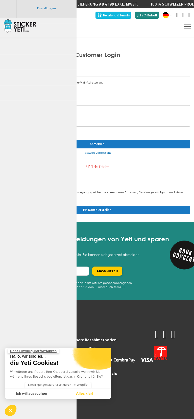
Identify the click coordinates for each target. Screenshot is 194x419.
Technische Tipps (48, 337)
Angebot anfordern (19, 337)
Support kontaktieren (52, 344)
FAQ (38, 331)
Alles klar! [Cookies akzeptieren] (84, 393)
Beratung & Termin (113, 15)
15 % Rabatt (147, 15)
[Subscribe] (107, 271)
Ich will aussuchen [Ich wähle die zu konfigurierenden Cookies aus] (31, 393)
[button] (11, 410)
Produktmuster (16, 331)
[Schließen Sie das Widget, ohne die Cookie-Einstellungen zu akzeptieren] (33, 351)
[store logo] (20, 26)
